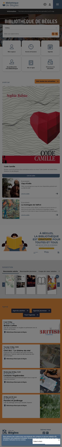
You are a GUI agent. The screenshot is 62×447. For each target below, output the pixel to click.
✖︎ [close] (59, 440)
